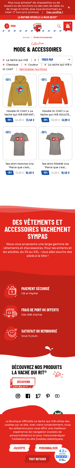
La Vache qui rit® (17, 60)
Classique (12, 64)
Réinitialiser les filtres (33, 69)
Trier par (56, 59)
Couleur (33, 64)
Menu (13, 25)
